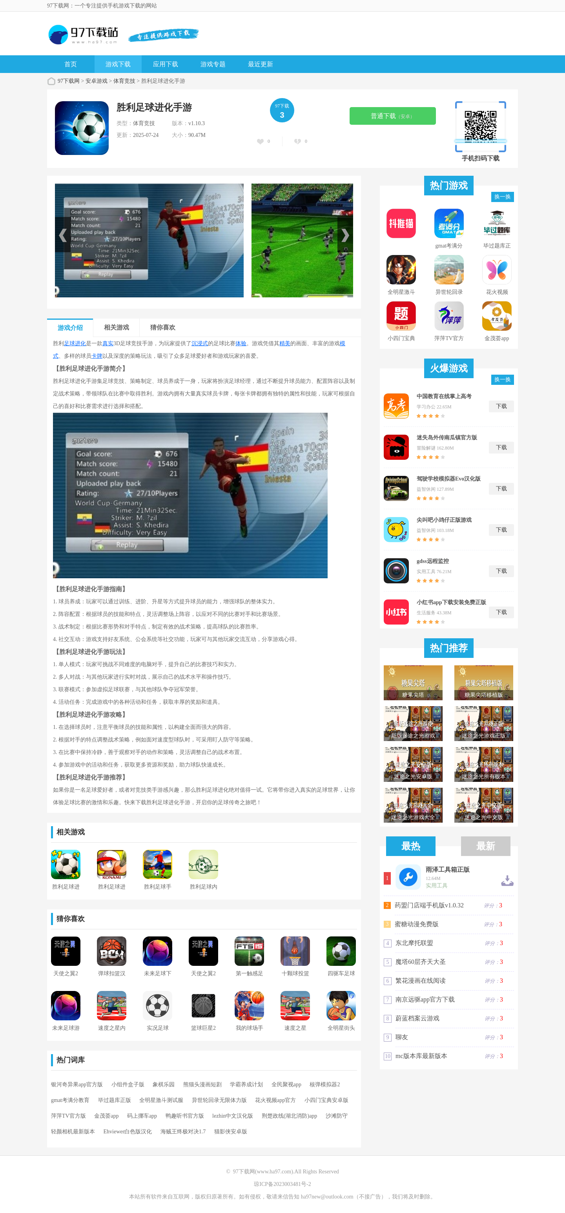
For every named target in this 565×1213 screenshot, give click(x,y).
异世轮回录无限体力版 (219, 1100)
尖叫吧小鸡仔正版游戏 (444, 520)
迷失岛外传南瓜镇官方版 (447, 438)
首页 (70, 64)
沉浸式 (199, 343)
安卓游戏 (97, 81)
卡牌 (96, 356)
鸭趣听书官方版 (185, 1116)
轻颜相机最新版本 (73, 1132)
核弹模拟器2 (325, 1084)
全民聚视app (286, 1084)
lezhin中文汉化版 (232, 1116)
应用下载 (165, 64)
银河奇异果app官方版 (77, 1084)
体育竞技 (124, 81)
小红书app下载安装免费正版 (451, 602)
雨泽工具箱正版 (448, 870)
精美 (284, 343)
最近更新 (260, 64)
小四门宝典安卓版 (326, 1100)
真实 (107, 343)
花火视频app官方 (275, 1100)
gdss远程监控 (433, 561)
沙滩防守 (337, 1116)
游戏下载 (118, 64)
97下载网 (69, 81)
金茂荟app (106, 1116)
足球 (69, 343)
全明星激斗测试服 (161, 1100)
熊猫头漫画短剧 (202, 1084)
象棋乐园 (164, 1084)
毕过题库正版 (114, 1100)
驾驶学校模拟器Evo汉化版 (449, 479)
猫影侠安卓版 (230, 1132)
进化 (80, 343)
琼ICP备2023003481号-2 (282, 1184)
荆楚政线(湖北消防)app (289, 1116)
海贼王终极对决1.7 (183, 1132)
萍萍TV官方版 (68, 1116)
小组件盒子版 (127, 1084)
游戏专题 (213, 64)
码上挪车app (142, 1116)
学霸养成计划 (246, 1084)
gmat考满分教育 (70, 1100)
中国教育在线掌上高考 (444, 396)
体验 (240, 343)
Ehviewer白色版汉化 (128, 1132)
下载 (501, 406)
